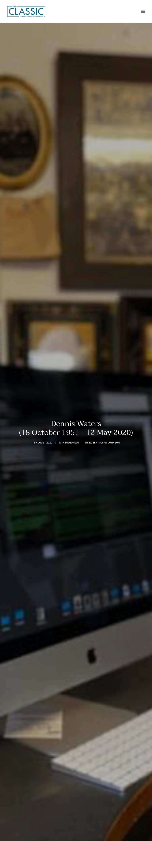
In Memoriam (70, 433)
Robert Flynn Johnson (104, 433)
